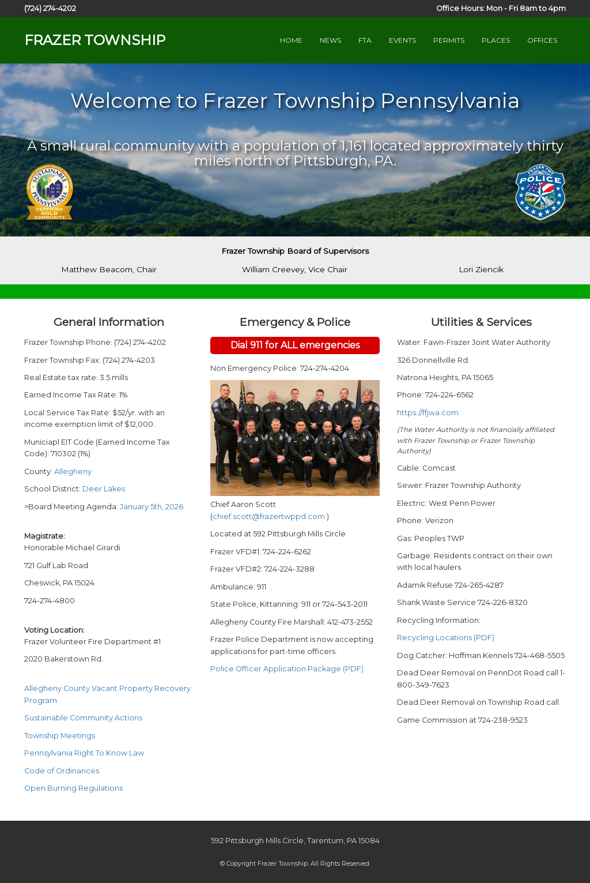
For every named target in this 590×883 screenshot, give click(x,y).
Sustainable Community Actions (83, 717)
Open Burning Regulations (73, 788)
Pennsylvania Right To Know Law (84, 753)
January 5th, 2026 (151, 506)
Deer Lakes (103, 488)
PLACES (496, 40)
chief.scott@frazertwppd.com (270, 516)
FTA (365, 40)
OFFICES (542, 40)
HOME (291, 40)
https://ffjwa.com (428, 412)
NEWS (330, 40)
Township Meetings (59, 735)
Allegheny (73, 471)
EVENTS (402, 40)
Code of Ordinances (61, 770)
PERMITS (448, 40)
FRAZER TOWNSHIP (94, 40)
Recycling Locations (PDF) (445, 637)
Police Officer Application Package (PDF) (287, 668)
